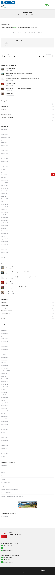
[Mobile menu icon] (52, 4)
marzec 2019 (4, 233)
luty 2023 (3, 164)
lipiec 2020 (4, 209)
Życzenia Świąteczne (11, 83)
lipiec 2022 (4, 174)
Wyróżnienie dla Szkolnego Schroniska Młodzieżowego (19, 73)
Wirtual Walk (4, 516)
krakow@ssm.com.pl (8, 550)
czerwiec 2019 (4, 225)
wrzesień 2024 (4, 142)
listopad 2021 (4, 190)
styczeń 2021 (4, 204)
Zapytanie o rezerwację (7, 486)
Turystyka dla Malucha (6, 469)
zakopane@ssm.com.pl (8, 562)
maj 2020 (3, 214)
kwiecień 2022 (4, 180)
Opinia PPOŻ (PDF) (6, 492)
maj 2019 (3, 228)
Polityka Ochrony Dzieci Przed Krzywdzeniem (12, 496)
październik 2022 (5, 172)
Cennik (3, 472)
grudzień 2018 (4, 241)
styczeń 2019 (4, 239)
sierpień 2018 (4, 247)
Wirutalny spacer (5, 482)
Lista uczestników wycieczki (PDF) (9, 489)
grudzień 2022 (4, 166)
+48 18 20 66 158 (7, 557)
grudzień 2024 (4, 140)
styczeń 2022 (4, 185)
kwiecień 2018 (4, 255)
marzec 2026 (4, 132)
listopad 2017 (4, 257)
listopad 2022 (4, 169)
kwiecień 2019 (4, 231)
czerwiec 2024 (4, 145)
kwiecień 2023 (4, 158)
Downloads (4, 520)
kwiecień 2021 (4, 198)
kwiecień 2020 (4, 217)
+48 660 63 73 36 (7, 559)
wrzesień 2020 (4, 206)
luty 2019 (3, 236)
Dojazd (3, 475)
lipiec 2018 (4, 249)
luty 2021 (3, 201)
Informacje (4, 465)
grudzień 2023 (4, 150)
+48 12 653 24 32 (7, 545)
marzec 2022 (4, 182)
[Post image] (2, 69)
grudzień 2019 (4, 222)
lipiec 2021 (4, 193)
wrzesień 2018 (4, 244)
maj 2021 (3, 196)
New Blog (20, 32)
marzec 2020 (4, 220)
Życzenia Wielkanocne (11, 68)
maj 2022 (3, 177)
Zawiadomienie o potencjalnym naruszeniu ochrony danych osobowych (22, 78)
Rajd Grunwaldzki (10, 93)
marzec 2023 (4, 161)
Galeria (3, 479)
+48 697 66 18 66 (7, 548)
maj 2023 (3, 156)
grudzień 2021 (4, 188)
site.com (15, 27)
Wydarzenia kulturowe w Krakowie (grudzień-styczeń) (18, 88)
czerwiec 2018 (4, 252)
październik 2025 (5, 137)
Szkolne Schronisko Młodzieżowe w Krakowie (22, 570)
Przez (28, 32)
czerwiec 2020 (4, 212)
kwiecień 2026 (4, 129)
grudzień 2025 (4, 134)
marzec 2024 (4, 148)
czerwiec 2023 (4, 153)
